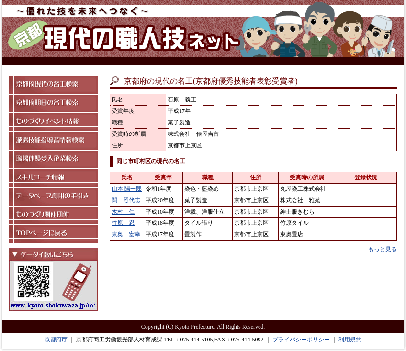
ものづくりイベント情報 (53, 122)
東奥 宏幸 (126, 234)
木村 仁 (123, 211)
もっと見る (382, 249)
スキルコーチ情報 (53, 178)
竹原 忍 (123, 222)
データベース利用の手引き (53, 197)
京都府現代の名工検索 (53, 85)
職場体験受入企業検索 (53, 159)
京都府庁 (56, 339)
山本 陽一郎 (127, 189)
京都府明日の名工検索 (53, 103)
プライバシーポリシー (301, 339)
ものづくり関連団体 (53, 215)
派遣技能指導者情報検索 (53, 141)
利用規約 (349, 339)
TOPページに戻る (53, 234)
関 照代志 (126, 200)
